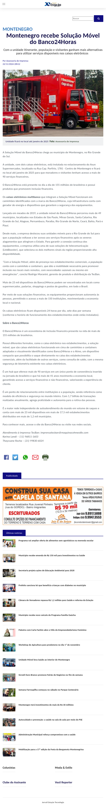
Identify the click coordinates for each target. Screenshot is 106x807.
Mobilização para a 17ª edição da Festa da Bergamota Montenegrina (51, 749)
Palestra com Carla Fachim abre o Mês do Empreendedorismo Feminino (53, 630)
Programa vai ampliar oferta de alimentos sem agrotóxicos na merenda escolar (56, 540)
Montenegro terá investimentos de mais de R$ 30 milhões (46, 705)
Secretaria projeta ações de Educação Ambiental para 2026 (46, 570)
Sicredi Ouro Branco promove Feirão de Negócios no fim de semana (51, 675)
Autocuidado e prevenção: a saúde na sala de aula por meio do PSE (50, 719)
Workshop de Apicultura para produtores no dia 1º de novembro (49, 645)
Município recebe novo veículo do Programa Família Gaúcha (47, 615)
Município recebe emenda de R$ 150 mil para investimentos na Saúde (52, 555)
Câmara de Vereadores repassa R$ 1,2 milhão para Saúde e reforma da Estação (56, 600)
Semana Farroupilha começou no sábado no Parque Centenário (49, 689)
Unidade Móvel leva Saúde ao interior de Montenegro (44, 659)
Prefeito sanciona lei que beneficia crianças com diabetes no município (52, 585)
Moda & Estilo (63, 767)
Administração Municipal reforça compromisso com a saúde (47, 734)
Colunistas (9, 767)
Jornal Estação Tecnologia (53, 802)
